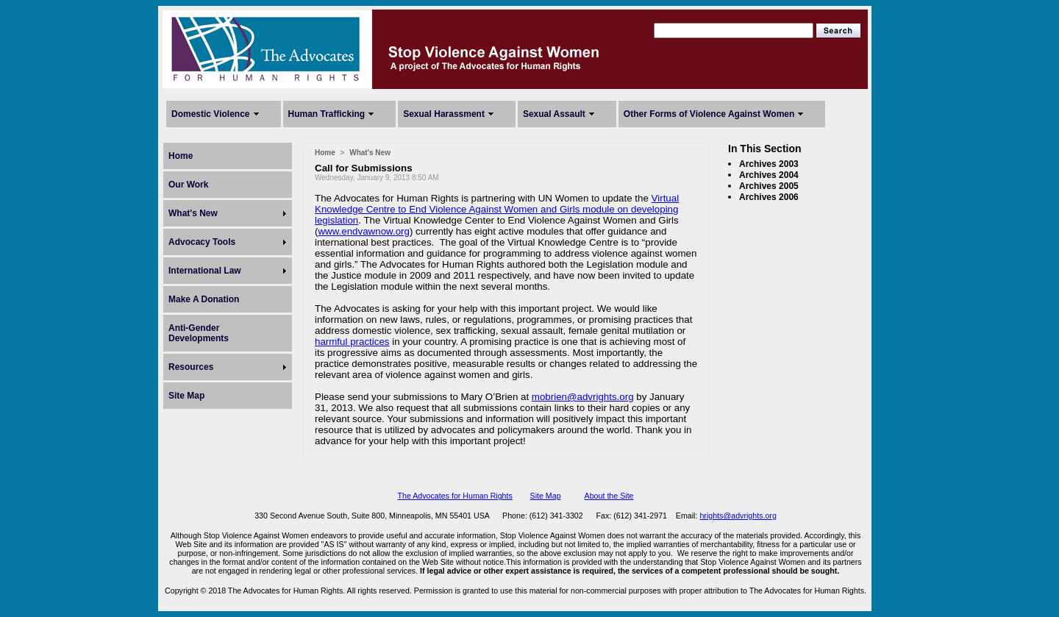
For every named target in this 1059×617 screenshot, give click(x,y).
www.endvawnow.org (363, 231)
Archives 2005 (769, 186)
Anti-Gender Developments (198, 333)
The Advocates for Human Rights (454, 495)
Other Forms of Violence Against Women (709, 114)
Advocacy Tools (201, 242)
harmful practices (352, 341)
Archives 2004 (769, 175)
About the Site (609, 495)
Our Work (188, 184)
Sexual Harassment (444, 114)
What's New (193, 213)
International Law (204, 270)
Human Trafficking (327, 114)
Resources (190, 367)
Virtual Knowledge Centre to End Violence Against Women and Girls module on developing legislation (497, 209)
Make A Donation (203, 299)
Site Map (186, 395)
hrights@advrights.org (737, 515)
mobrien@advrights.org (583, 396)
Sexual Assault (554, 114)
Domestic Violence (210, 114)
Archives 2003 (769, 164)
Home (180, 156)
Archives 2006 (769, 197)
